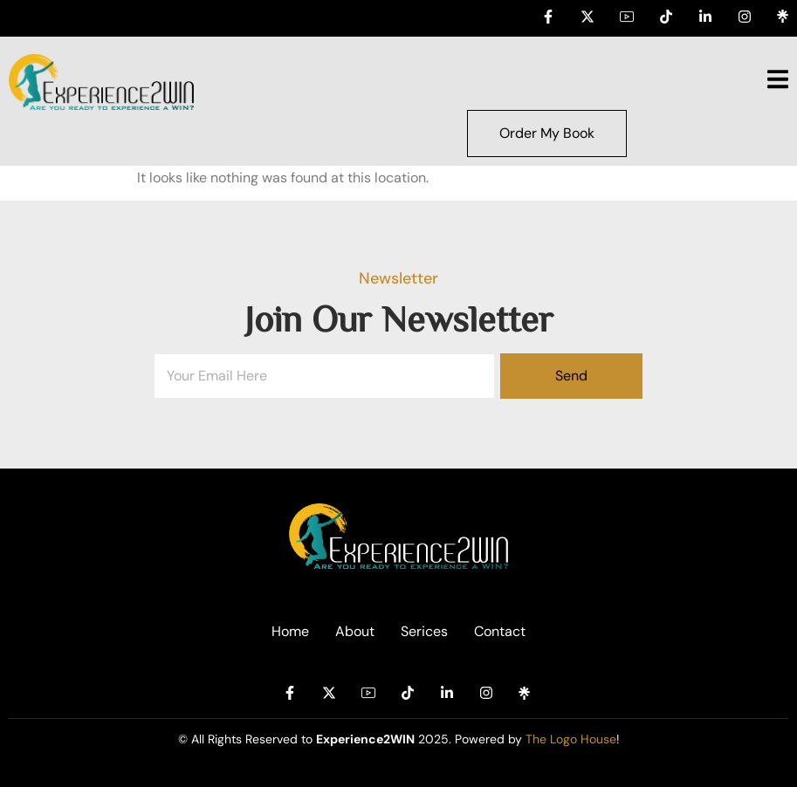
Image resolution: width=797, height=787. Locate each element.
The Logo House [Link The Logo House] (571, 739)
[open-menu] (777, 82)
